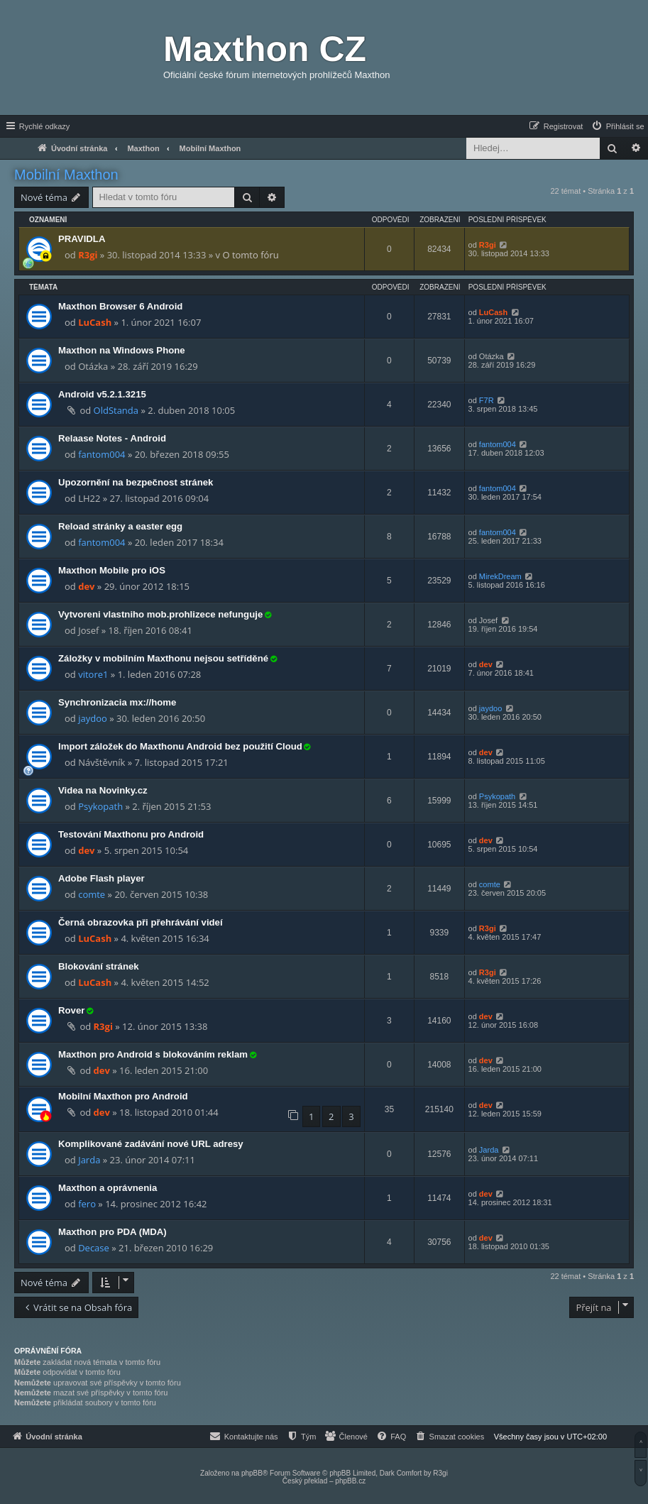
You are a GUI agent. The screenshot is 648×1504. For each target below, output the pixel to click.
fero (87, 1203)
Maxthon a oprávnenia (107, 1187)
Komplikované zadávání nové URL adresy (150, 1143)
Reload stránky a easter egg (120, 526)
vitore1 (93, 674)
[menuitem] (617, 126)
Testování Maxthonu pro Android (131, 834)
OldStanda (116, 410)
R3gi (87, 254)
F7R (486, 400)
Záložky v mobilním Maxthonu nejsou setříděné (163, 658)
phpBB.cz (350, 1481)
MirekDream (500, 576)
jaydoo (92, 718)
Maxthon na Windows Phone (121, 350)
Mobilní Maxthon (66, 174)
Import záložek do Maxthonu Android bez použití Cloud (180, 746)
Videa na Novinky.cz (103, 790)
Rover (71, 1010)
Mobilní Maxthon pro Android (123, 1096)
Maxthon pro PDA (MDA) (112, 1231)
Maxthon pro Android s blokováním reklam (153, 1054)
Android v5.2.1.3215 (102, 394)
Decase (93, 1247)
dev (86, 586)
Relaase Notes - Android (112, 438)
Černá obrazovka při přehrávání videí (140, 922)
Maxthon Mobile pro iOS (111, 570)
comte (91, 894)
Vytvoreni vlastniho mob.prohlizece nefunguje (160, 614)
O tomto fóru (250, 254)
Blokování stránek (98, 966)
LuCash (94, 322)
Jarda (89, 1159)
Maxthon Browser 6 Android (120, 306)
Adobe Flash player (101, 878)
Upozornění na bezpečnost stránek (135, 482)
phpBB (252, 1473)
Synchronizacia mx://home (117, 702)
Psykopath (100, 806)
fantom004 (101, 454)
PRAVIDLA (81, 239)
